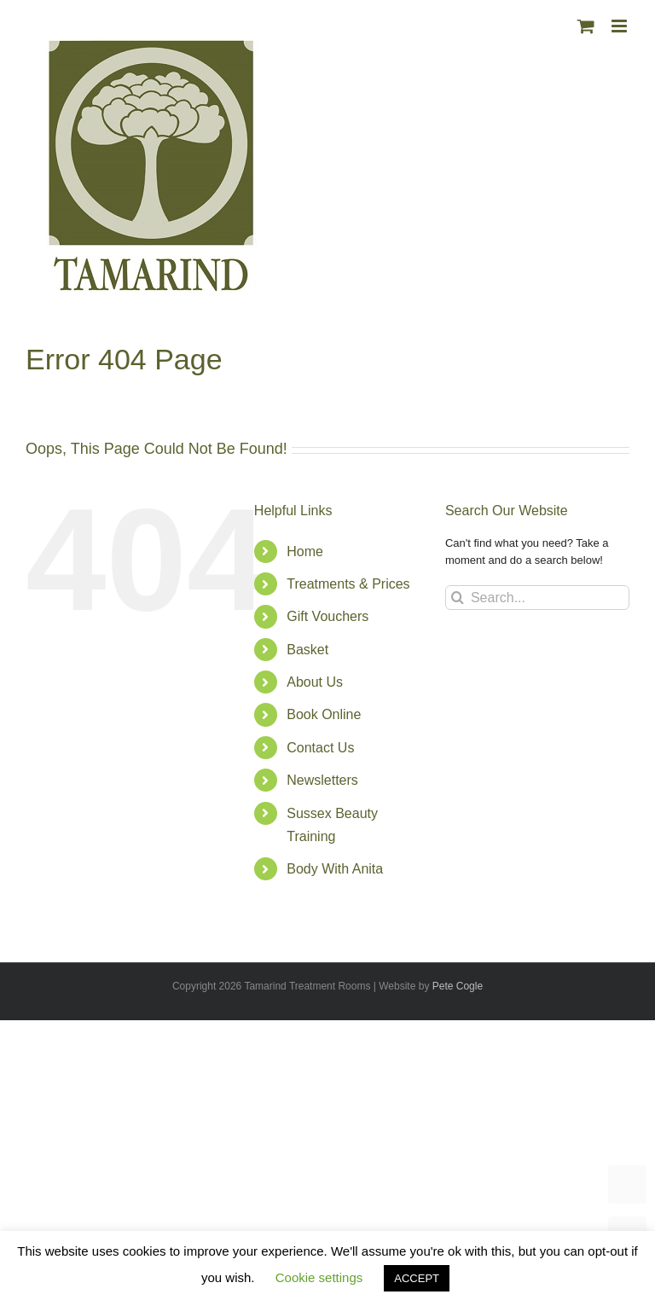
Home (305, 551)
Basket (307, 649)
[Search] (457, 597)
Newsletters (322, 780)
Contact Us (320, 747)
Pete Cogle (457, 986)
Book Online (324, 714)
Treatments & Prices (348, 584)
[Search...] (537, 597)
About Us (315, 682)
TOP (627, 1184)
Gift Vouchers (327, 616)
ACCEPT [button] (416, 1278)
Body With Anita (335, 869)
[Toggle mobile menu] (620, 26)
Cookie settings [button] (319, 1277)
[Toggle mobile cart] (585, 26)
